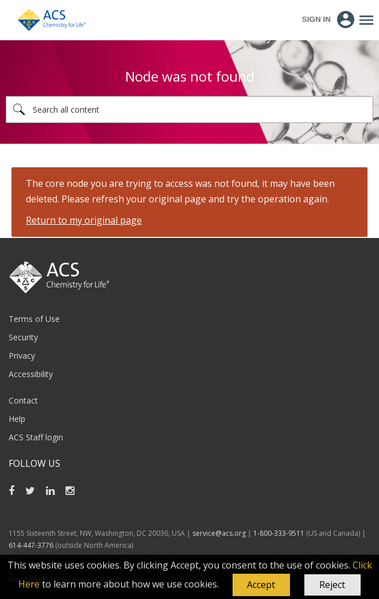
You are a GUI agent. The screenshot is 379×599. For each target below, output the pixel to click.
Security (23, 337)
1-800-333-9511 (278, 533)
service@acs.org (219, 533)
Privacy (22, 355)
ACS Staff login (36, 437)
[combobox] (189, 109)
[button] (261, 585)
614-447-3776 (32, 545)
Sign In (316, 19)
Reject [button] (332, 584)
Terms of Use (34, 318)
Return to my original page (84, 220)
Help (17, 418)
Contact (23, 400)
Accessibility (31, 373)
